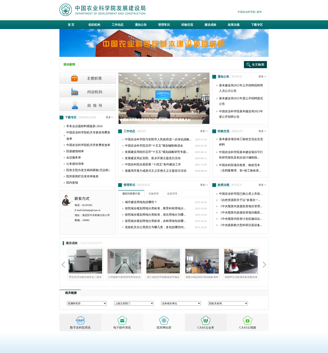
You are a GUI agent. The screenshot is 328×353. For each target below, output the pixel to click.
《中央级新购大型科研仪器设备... (240, 225)
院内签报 (72, 182)
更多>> (110, 117)
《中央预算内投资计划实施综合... (240, 218)
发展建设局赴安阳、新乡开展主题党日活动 (153, 158)
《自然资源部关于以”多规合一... (240, 200)
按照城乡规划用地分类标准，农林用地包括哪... (155, 221)
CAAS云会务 (205, 327)
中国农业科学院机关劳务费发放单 (88, 145)
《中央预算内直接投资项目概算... (240, 212)
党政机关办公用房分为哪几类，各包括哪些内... (155, 227)
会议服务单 (73, 157)
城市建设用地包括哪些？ (141, 202)
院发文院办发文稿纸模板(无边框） (88, 170)
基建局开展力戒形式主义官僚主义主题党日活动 (155, 170)
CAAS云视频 (247, 327)
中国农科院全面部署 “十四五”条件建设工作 (153, 164)
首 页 (71, 24)
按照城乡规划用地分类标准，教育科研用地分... (155, 208)
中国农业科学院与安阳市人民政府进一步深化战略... (158, 139)
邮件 (259, 11)
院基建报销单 (75, 151)
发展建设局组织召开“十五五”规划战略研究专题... (156, 151)
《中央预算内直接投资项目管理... (240, 206)
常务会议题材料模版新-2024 (84, 126)
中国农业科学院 (246, 11)
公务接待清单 (75, 163)
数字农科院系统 (80, 327)
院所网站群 (164, 327)
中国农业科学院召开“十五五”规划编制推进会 (154, 145)
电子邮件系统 (122, 327)
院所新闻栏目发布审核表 (82, 176)
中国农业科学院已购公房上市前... (240, 193)
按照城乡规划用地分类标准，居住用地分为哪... (155, 214)
